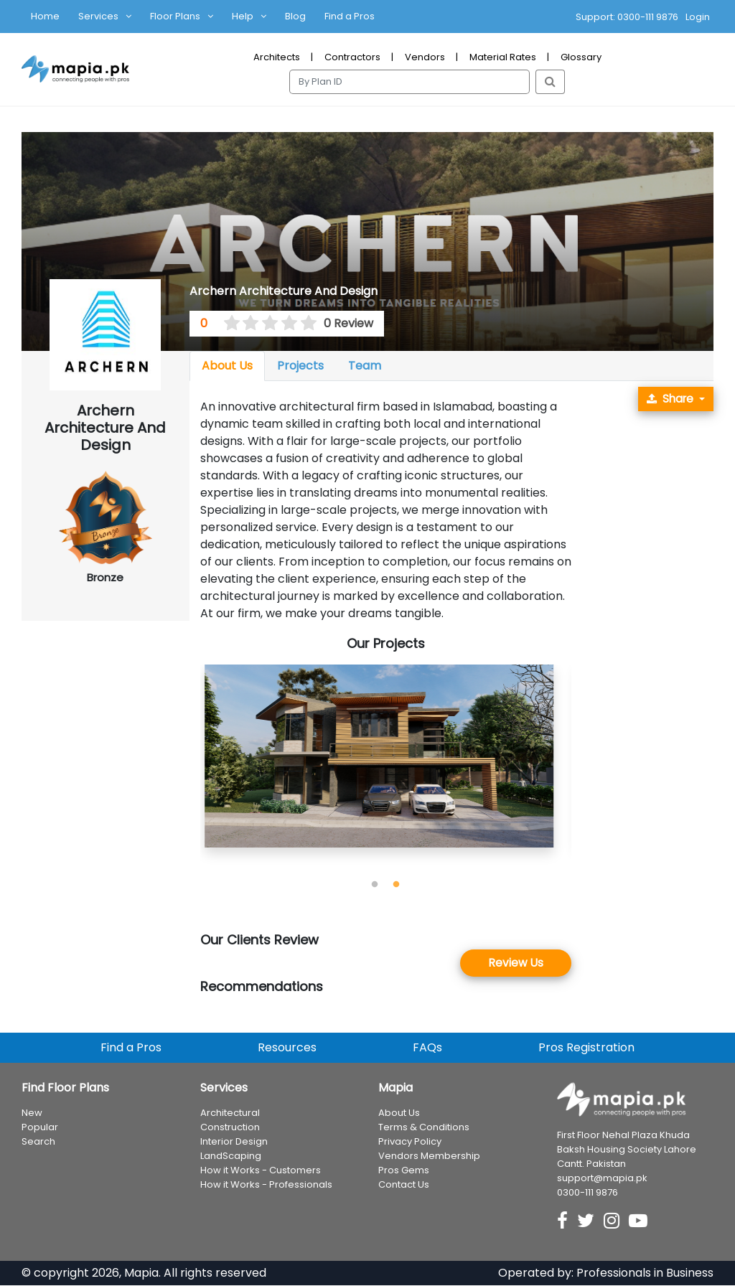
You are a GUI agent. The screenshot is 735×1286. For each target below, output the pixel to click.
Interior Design (234, 1143)
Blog (295, 16)
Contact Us (403, 1186)
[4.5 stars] (304, 324)
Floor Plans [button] (175, 16)
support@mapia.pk (602, 1179)
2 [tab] (396, 885)
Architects (276, 57)
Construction (230, 1128)
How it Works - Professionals (266, 1186)
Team (364, 365)
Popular (40, 1128)
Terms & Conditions (423, 1128)
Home (45, 16)
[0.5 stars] (227, 324)
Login (697, 17)
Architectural (230, 1114)
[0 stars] (219, 324)
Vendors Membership (429, 1157)
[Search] (409, 82)
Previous (189, 769)
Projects (300, 365)
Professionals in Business (644, 1273)
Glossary (581, 57)
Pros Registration (586, 1049)
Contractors (352, 57)
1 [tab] (375, 885)
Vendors (425, 57)
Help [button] (242, 16)
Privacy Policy (409, 1143)
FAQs (427, 1049)
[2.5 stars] (266, 324)
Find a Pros (349, 16)
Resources (287, 1049)
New (32, 1114)
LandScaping (230, 1157)
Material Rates (502, 57)
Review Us (516, 963)
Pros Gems (403, 1171)
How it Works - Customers (260, 1171)
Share (668, 399)
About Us (227, 365)
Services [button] (98, 16)
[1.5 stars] (246, 324)
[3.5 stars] (285, 324)
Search (38, 1143)
